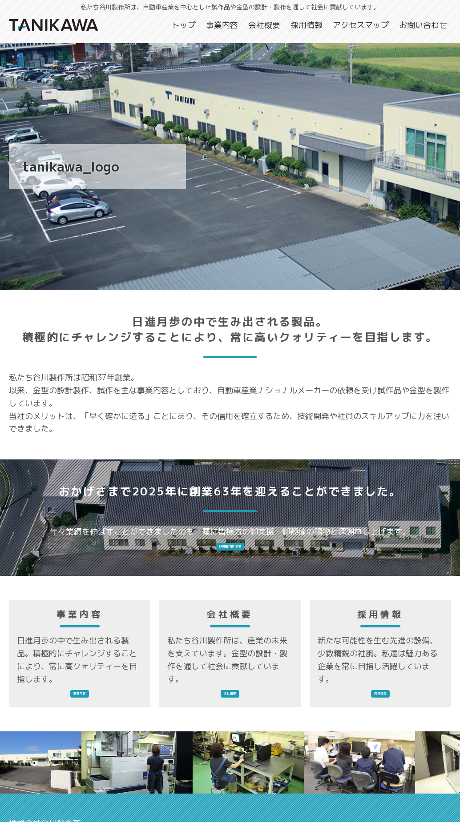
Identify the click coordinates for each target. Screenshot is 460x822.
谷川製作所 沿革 (230, 552)
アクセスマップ (361, 25)
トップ (184, 25)
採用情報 (307, 25)
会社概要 (264, 25)
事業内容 (222, 25)
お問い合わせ (423, 25)
